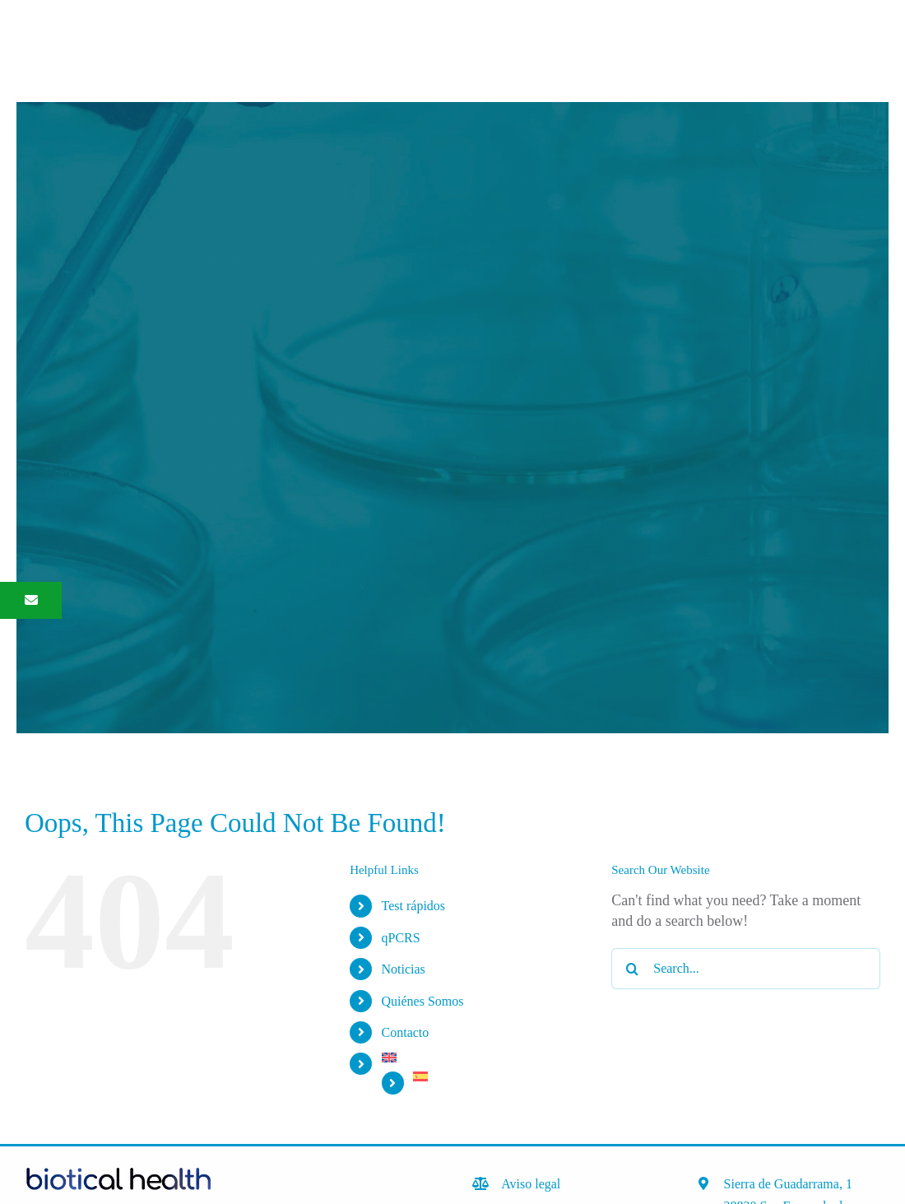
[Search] (631, 968)
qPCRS (401, 938)
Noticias (403, 969)
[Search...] (745, 968)
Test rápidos (414, 906)
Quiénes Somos (423, 1001)
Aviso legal (530, 1184)
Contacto (405, 1032)
